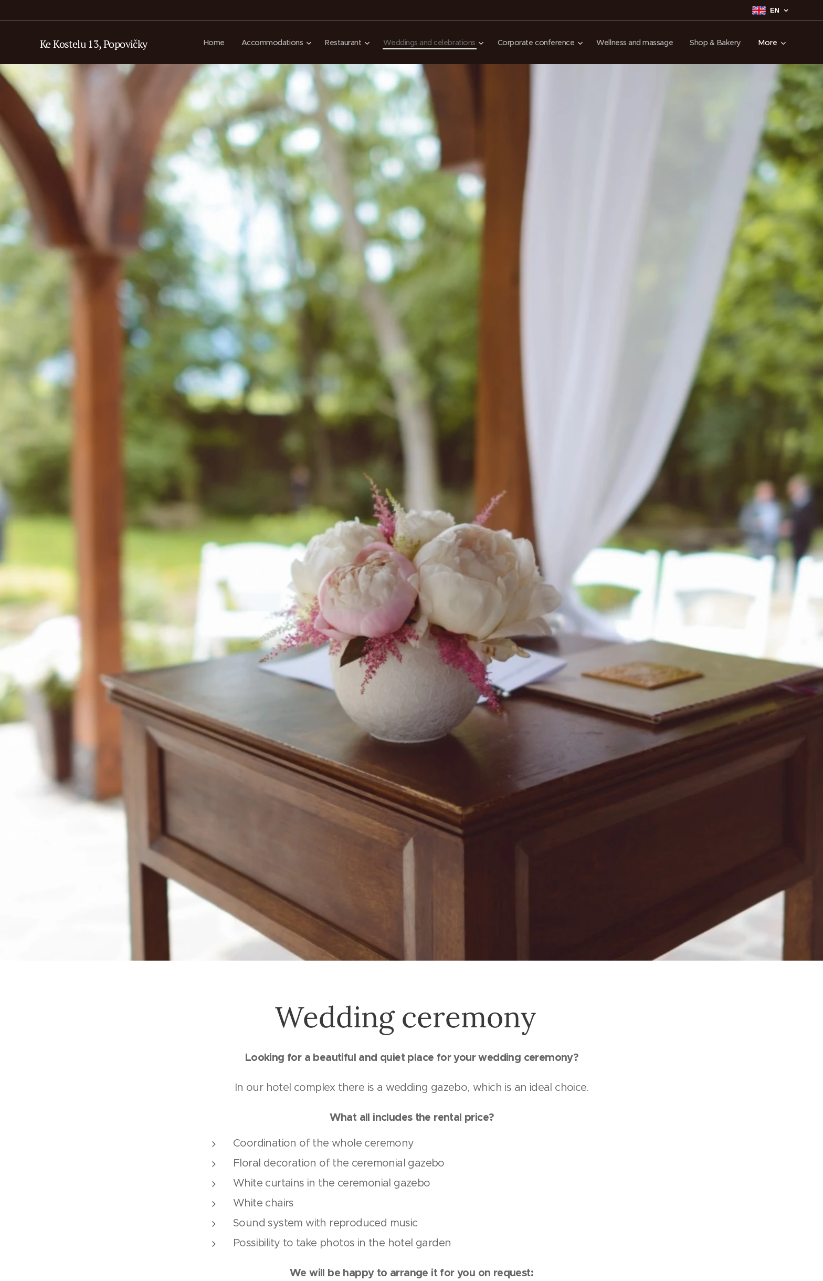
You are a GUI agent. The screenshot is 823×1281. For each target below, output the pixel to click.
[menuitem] (262, 42)
